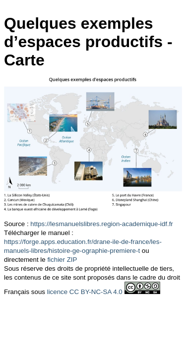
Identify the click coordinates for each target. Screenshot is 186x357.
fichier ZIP (62, 259)
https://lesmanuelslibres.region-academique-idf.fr (101, 224)
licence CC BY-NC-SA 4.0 (85, 292)
